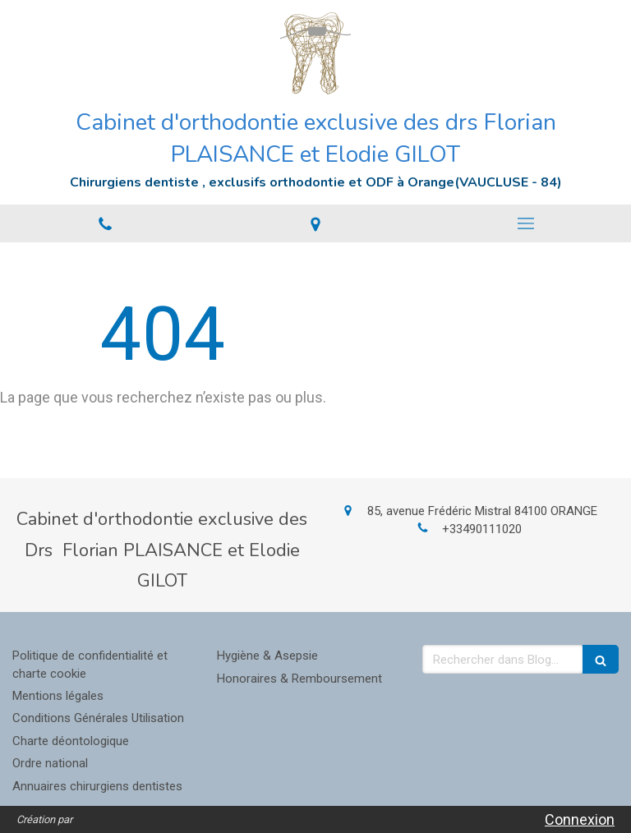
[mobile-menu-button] (526, 223)
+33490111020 (482, 529)
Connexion (580, 819)
